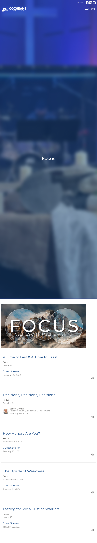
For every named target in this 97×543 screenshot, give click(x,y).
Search (80, 3)
